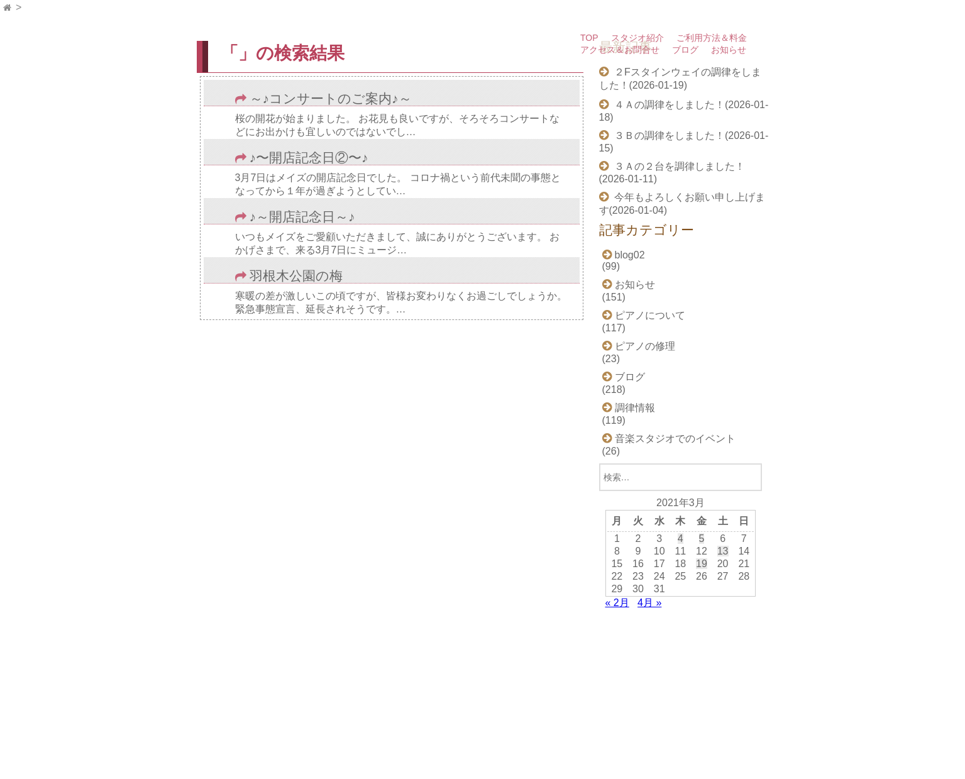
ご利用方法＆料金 (711, 38)
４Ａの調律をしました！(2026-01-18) (684, 111)
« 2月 (617, 602)
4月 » (649, 602)
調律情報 (635, 407)
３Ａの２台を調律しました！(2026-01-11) (672, 172)
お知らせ (728, 50)
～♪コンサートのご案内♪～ (331, 99)
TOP (589, 38)
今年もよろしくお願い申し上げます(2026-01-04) (682, 204)
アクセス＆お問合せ (619, 50)
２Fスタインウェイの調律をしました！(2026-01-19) (680, 79)
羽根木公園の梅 (296, 276)
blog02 (630, 255)
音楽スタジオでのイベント (675, 438)
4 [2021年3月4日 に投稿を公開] (680, 538)
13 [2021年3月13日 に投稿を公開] (723, 551)
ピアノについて (650, 315)
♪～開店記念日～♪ (302, 217)
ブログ (685, 50)
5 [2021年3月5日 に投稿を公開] (702, 538)
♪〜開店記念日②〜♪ (309, 158)
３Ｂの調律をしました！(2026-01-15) (684, 141)
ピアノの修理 (645, 346)
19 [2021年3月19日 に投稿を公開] (701, 563)
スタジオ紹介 (637, 38)
